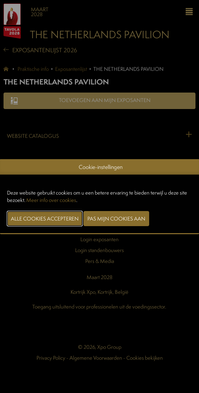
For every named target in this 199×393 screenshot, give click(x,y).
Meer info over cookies (51, 200)
